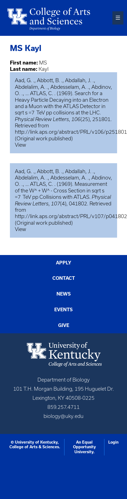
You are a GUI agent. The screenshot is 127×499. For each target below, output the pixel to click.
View (20, 145)
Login (113, 442)
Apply (63, 262)
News (63, 293)
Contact (63, 278)
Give (63, 325)
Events (63, 309)
